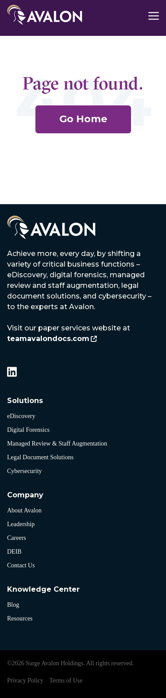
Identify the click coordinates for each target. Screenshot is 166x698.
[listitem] (83, 296)
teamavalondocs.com (48, 338)
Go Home (83, 119)
